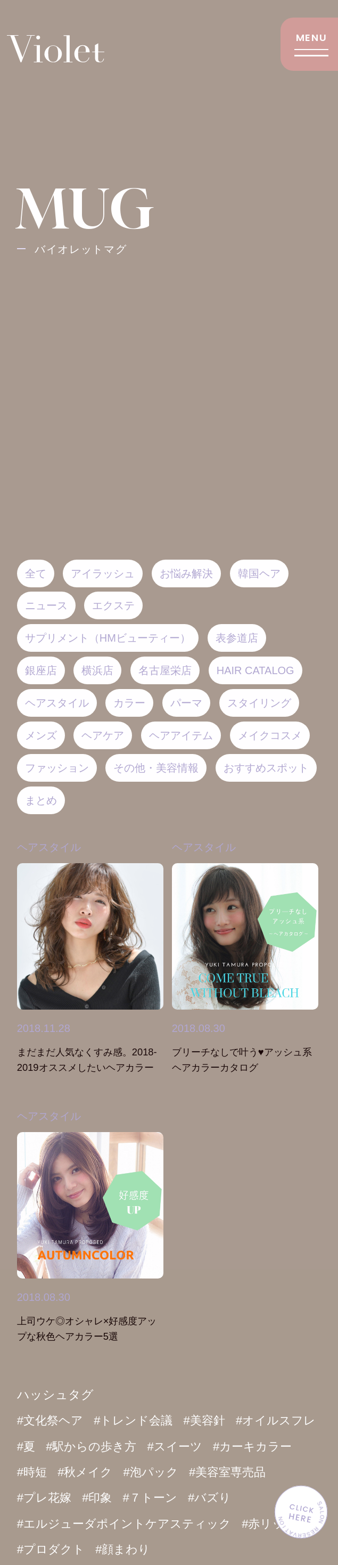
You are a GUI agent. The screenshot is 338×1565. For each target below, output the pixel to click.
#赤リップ (46, 1549)
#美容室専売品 (57, 1498)
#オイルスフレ (59, 1446)
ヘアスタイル (49, 1116)
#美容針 (212, 1421)
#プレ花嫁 (136, 1498)
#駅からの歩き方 (188, 1446)
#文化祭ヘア (51, 1421)
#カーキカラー (58, 1472)
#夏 (120, 1446)
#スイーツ (275, 1446)
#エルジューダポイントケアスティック (184, 1523)
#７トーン (246, 1498)
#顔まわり (195, 1549)
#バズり (39, 1523)
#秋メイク (181, 1472)
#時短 (126, 1472)
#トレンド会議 (138, 1421)
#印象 (191, 1498)
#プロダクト (120, 1549)
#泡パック (249, 1472)
